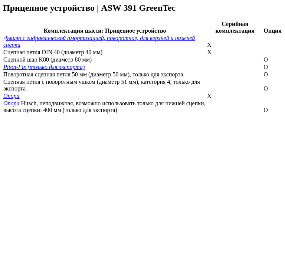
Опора (11, 96)
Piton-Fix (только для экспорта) (44, 67)
